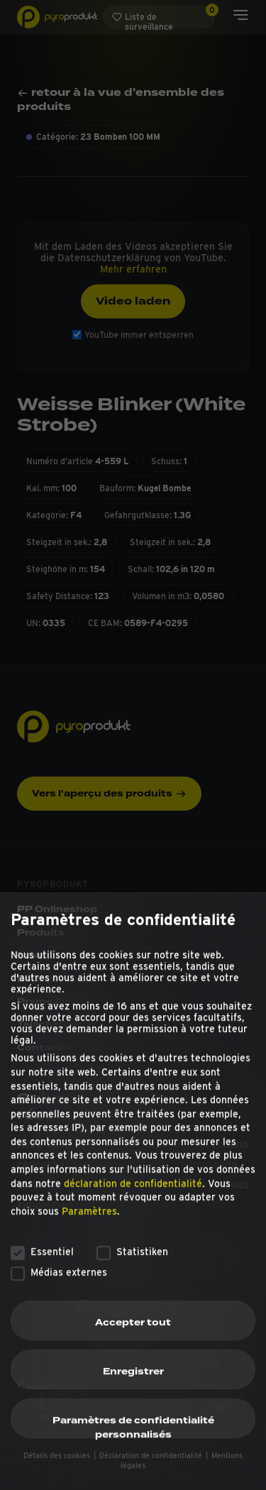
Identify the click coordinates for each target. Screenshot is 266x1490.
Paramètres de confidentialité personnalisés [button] (133, 1447)
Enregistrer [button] (133, 1392)
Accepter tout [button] (133, 1343)
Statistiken (132, 1272)
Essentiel (42, 1272)
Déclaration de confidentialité (151, 1475)
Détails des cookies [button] (57, 1475)
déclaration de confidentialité (133, 1203)
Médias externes (59, 1292)
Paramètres (89, 1231)
